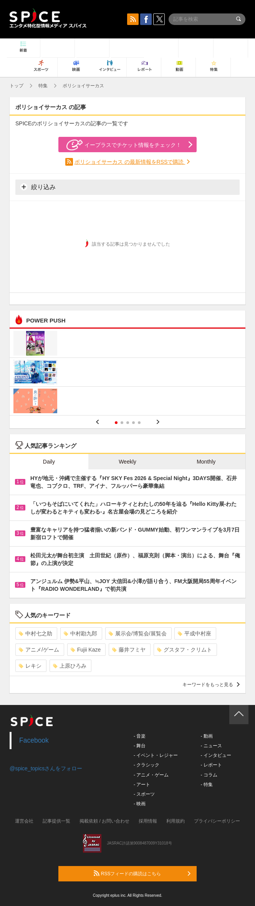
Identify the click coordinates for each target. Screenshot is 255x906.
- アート (142, 784)
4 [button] (133, 422)
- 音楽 (140, 736)
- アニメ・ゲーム (151, 775)
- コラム (208, 775)
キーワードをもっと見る (211, 684)
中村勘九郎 (80, 633)
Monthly (206, 462)
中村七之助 (35, 633)
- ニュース (211, 745)
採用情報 (148, 821)
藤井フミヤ (129, 650)
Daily (49, 462)
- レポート (211, 765)
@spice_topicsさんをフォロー (46, 768)
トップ (16, 85)
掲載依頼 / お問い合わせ (104, 821)
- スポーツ (144, 794)
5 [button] (139, 422)
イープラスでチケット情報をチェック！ (123, 145)
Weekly (127, 462)
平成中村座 (194, 633)
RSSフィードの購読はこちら (142, 873)
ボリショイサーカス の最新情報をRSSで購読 (130, 162)
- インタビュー (215, 755)
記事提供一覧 (56, 821)
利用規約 (175, 821)
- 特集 (206, 784)
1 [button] (116, 422)
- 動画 (206, 736)
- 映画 (140, 803)
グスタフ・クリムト (184, 650)
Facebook (34, 740)
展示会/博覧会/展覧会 (138, 633)
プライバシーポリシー (217, 821)
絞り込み (38, 186)
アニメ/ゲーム (39, 650)
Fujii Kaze (86, 650)
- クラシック (146, 765)
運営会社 (24, 821)
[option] (127, 373)
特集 (43, 85)
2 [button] (122, 422)
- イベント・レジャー (156, 755)
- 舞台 (140, 745)
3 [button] (127, 422)
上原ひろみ (69, 666)
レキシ (30, 666)
